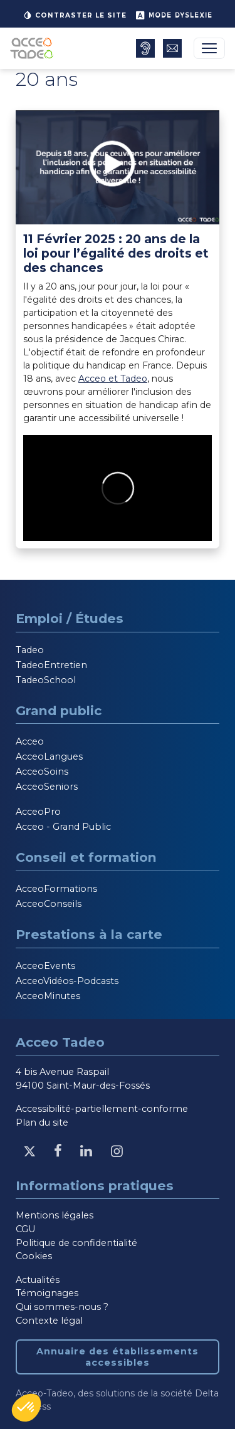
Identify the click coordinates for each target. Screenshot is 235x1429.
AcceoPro (38, 811)
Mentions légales (54, 1215)
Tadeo (30, 650)
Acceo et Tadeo (112, 378)
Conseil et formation (86, 857)
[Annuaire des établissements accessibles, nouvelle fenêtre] (145, 48)
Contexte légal (49, 1320)
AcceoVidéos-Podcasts (67, 981)
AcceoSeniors (47, 786)
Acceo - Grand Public (63, 826)
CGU (25, 1229)
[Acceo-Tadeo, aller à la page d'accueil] (34, 48)
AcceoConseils (48, 903)
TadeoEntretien (51, 665)
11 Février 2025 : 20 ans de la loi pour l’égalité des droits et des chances (116, 253)
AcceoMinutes (48, 996)
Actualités (38, 1279)
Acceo (30, 741)
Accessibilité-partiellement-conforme (102, 1108)
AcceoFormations (56, 888)
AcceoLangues (49, 756)
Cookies (34, 1256)
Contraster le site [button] (75, 15)
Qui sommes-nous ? (62, 1306)
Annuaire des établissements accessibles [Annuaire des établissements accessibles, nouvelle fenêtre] (117, 1357)
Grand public (59, 710)
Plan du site (42, 1122)
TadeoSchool (46, 680)
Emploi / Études (69, 618)
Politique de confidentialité (76, 1242)
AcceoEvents (45, 965)
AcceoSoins (42, 771)
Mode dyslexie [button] (173, 15)
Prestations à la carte (89, 934)
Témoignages (47, 1293)
